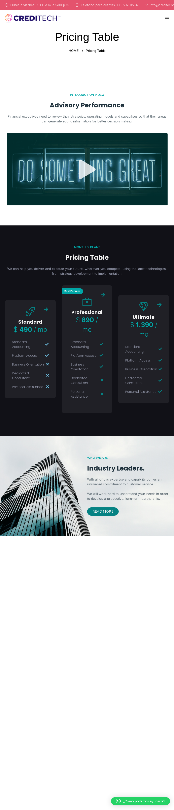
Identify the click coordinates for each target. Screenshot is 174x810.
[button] (140, 801)
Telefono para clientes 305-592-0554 (106, 5)
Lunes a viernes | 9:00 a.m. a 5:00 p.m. (37, 5)
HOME (74, 51)
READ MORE (102, 511)
